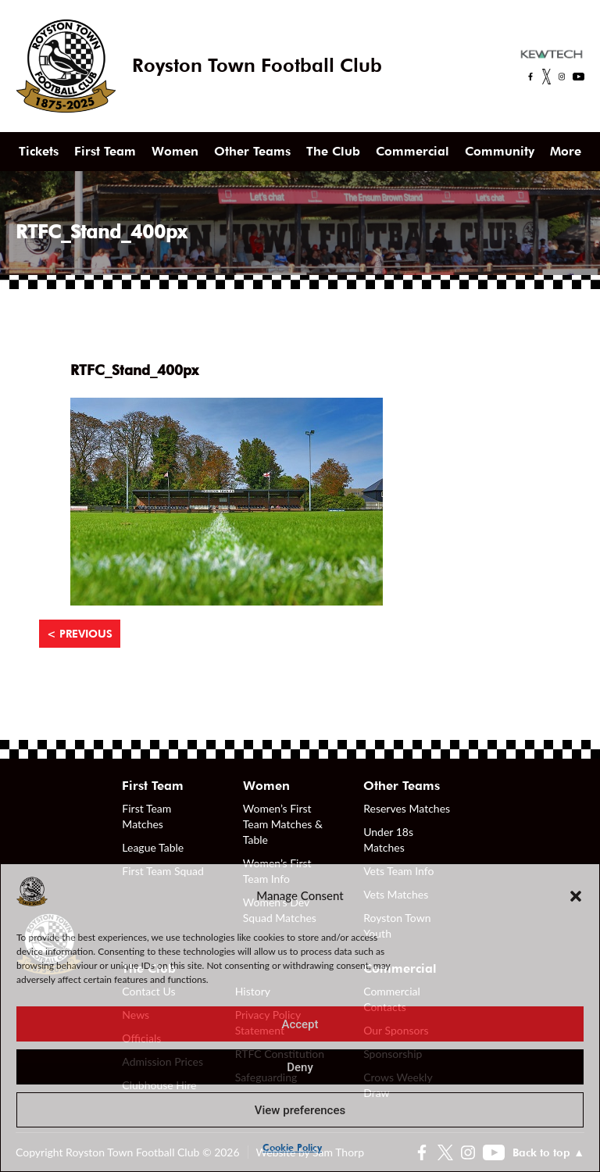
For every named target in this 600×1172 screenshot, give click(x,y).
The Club (333, 151)
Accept (299, 1024)
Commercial (412, 151)
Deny (300, 1067)
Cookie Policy (292, 1147)
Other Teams (252, 151)
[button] (576, 895)
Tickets (39, 151)
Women (175, 151)
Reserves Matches (406, 808)
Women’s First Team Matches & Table (283, 824)
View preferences (300, 1110)
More (565, 151)
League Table (153, 847)
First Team (105, 151)
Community (499, 151)
